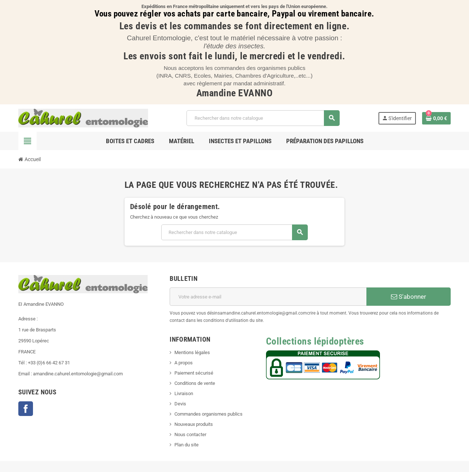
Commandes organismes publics (208, 414)
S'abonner (408, 296)
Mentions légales (192, 352)
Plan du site (186, 444)
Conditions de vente (194, 383)
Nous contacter (190, 434)
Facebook (25, 408)
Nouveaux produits (193, 424)
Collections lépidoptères (315, 341)
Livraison (183, 393)
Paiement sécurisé (193, 373)
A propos (183, 362)
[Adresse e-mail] (268, 296)
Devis (180, 403)
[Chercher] (263, 118)
